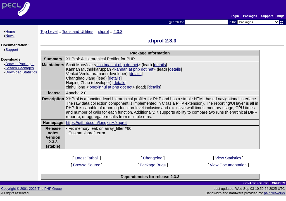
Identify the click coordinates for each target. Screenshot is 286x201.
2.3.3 (117, 31)
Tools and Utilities (77, 31)
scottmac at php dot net (117, 65)
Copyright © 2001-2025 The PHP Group (31, 189)
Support (267, 16)
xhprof (103, 31)
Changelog (153, 158)
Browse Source (86, 165)
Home (11, 31)
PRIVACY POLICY (255, 183)
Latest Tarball (87, 158)
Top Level (49, 31)
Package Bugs (153, 165)
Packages (250, 16)
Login (235, 16)
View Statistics (228, 158)
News (11, 36)
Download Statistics (22, 72)
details (160, 65)
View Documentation (228, 165)
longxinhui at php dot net (111, 87)
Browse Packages (21, 64)
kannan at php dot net (134, 69)
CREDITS (278, 183)
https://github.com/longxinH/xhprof (96, 122)
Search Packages (20, 68)
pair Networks (274, 193)
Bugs (281, 16)
